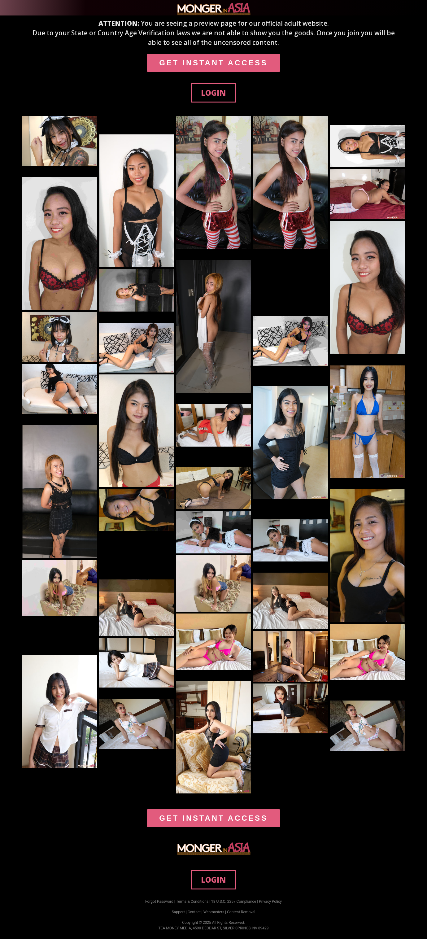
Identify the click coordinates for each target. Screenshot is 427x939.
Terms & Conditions (192, 901)
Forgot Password (159, 901)
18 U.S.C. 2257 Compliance (233, 901)
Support (178, 912)
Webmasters (213, 912)
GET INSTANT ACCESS (213, 63)
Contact (194, 912)
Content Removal (241, 912)
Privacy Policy (270, 901)
